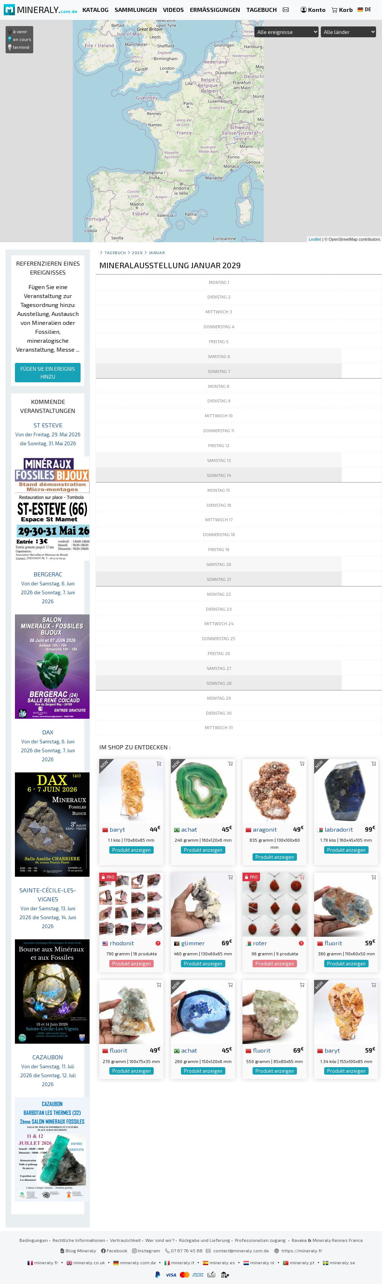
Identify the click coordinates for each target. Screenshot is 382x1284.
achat (185, 829)
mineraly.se (339, 1262)
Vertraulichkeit (125, 1240)
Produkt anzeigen (131, 850)
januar (157, 252)
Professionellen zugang (261, 1240)
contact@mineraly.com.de (241, 1250)
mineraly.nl (259, 1262)
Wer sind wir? (159, 1240)
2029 (137, 252)
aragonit (261, 829)
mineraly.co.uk (86, 1262)
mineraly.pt (299, 1262)
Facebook (114, 1250)
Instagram (146, 1250)
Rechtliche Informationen (79, 1240)
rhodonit (118, 942)
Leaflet (315, 239)
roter (256, 942)
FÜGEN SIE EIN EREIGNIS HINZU (48, 373)
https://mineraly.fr (302, 1250)
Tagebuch (115, 252)
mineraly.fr (43, 1262)
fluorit (329, 942)
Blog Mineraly (78, 1250)
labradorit (335, 829)
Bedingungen (33, 1240)
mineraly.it (179, 1262)
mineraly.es (219, 1262)
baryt (113, 829)
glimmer (189, 942)
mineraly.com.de (135, 1262)
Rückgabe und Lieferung (204, 1240)
